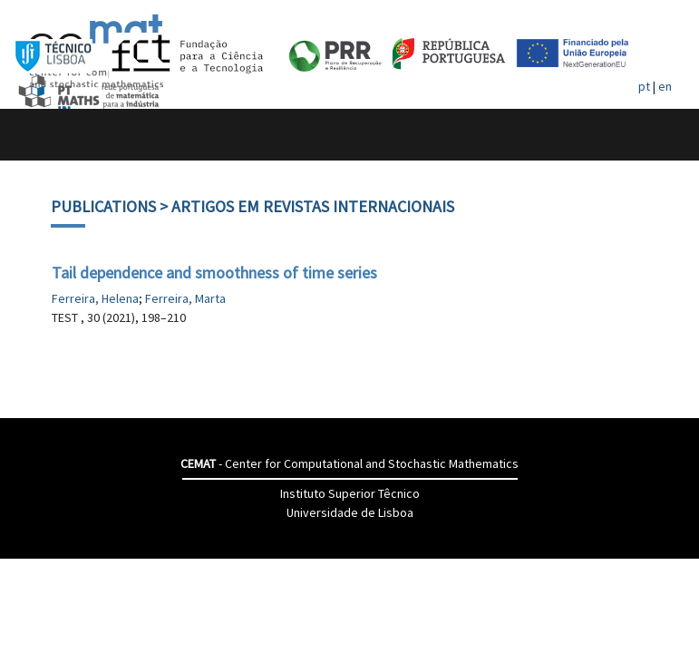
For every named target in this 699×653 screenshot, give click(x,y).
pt (644, 86)
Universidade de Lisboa (349, 512)
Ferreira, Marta (185, 298)
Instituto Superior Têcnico (350, 493)
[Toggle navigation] (33, 135)
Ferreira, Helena (95, 298)
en (665, 86)
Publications (103, 206)
